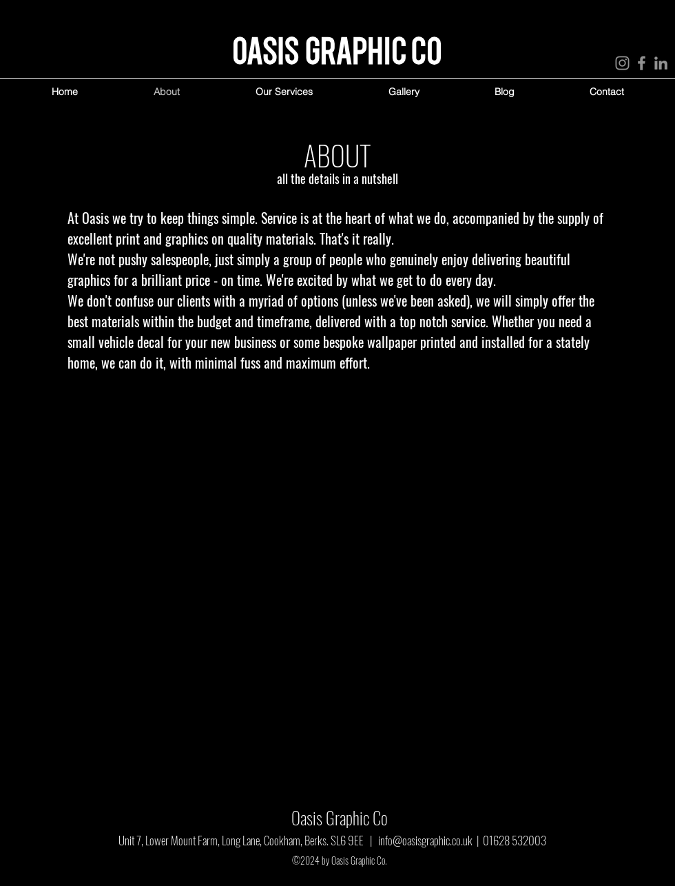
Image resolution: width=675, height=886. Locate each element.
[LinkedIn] (661, 63)
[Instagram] (622, 63)
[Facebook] (641, 63)
